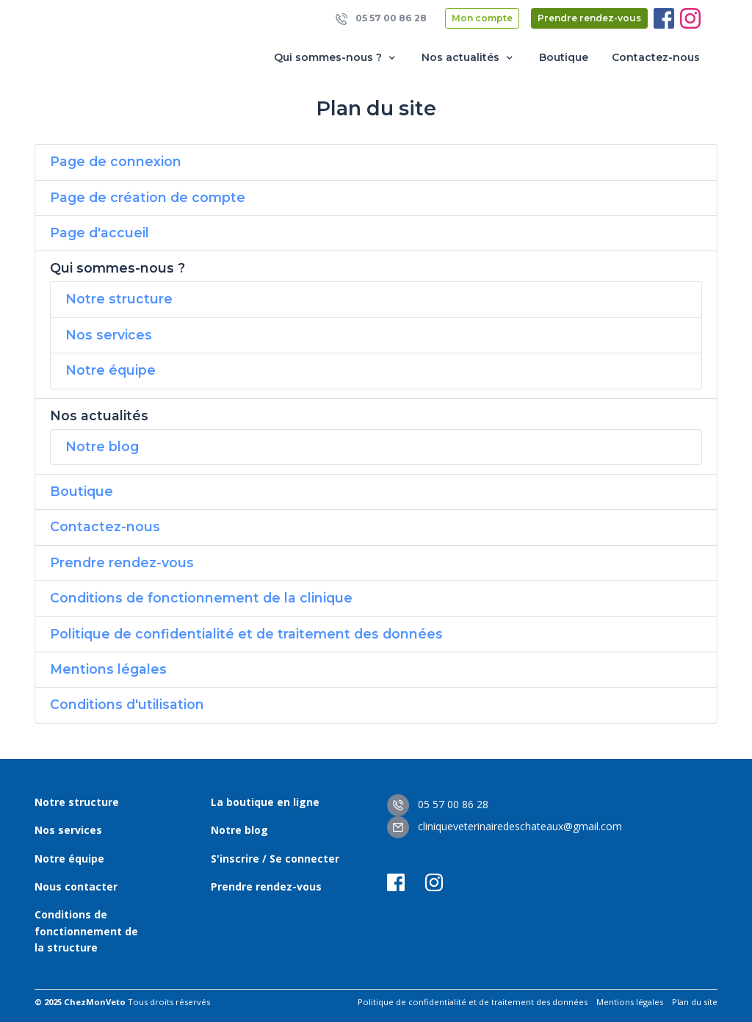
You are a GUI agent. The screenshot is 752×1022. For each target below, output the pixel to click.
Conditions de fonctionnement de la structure (86, 930)
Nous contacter (76, 886)
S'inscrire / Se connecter (275, 859)
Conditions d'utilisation (127, 704)
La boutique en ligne (265, 802)
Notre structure (119, 298)
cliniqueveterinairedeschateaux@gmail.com (504, 826)
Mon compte (482, 18)
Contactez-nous (656, 57)
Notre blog (102, 446)
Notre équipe (110, 370)
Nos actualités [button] (469, 58)
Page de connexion (115, 161)
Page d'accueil (99, 232)
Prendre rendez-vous (589, 18)
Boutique (563, 57)
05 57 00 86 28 (381, 18)
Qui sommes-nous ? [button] (336, 58)
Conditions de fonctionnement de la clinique (201, 597)
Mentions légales (108, 669)
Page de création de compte (147, 197)
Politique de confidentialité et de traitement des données (246, 633)
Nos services (108, 334)
